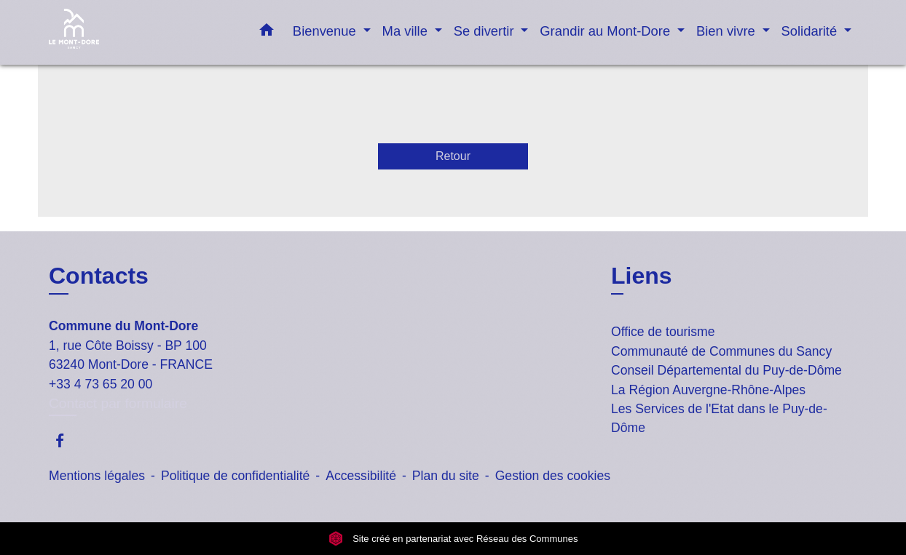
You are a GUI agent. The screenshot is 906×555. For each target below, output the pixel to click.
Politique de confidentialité (235, 475)
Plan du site (445, 475)
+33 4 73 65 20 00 (100, 384)
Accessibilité (361, 475)
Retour (453, 156)
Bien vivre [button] (727, 31)
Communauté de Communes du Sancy (721, 351)
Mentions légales (97, 475)
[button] (266, 32)
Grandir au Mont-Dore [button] (607, 31)
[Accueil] (140, 32)
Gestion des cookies (552, 475)
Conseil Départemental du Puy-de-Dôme (726, 370)
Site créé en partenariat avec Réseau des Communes (453, 538)
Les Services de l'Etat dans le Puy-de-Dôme (719, 418)
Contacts (99, 276)
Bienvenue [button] (326, 31)
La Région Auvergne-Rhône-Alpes (708, 390)
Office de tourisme (662, 331)
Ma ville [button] (406, 31)
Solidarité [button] (811, 31)
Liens (641, 276)
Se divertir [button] (486, 31)
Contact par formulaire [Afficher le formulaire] (118, 403)
